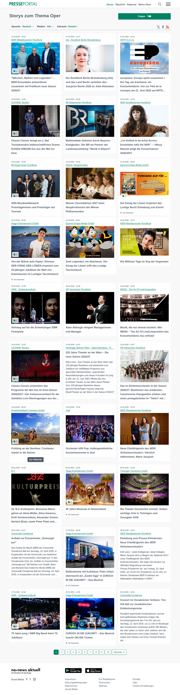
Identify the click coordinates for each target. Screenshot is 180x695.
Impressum (70, 678)
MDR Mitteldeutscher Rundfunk (26, 40)
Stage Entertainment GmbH (25, 223)
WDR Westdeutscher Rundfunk (135, 223)
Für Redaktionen (107, 678)
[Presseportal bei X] (29, 678)
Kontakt (136, 678)
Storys (110, 4)
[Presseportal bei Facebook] (25, 678)
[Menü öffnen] (168, 4)
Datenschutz (71, 685)
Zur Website (35, 459)
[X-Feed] (158, 27)
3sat (68, 410)
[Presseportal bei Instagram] (33, 678)
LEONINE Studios (20, 103)
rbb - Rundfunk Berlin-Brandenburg (83, 40)
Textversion (104, 681)
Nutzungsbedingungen (76, 681)
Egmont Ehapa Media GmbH (134, 165)
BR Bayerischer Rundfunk (79, 103)
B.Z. (13, 470)
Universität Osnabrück (22, 533)
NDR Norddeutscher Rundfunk (135, 103)
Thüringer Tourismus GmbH (134, 470)
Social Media (71, 688)
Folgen (144, 16)
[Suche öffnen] (159, 4)
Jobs (135, 681)
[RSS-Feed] (167, 27)
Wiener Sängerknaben (77, 165)
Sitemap (103, 685)
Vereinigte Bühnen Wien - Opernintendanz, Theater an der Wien (97, 347)
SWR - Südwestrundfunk (23, 289)
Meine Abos (145, 4)
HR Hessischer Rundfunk (78, 289)
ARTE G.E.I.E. (127, 40)
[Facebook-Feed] (163, 27)
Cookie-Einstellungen (143, 685)
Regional (131, 4)
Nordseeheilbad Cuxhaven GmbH (28, 410)
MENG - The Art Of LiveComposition (138, 289)
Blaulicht (120, 4)
